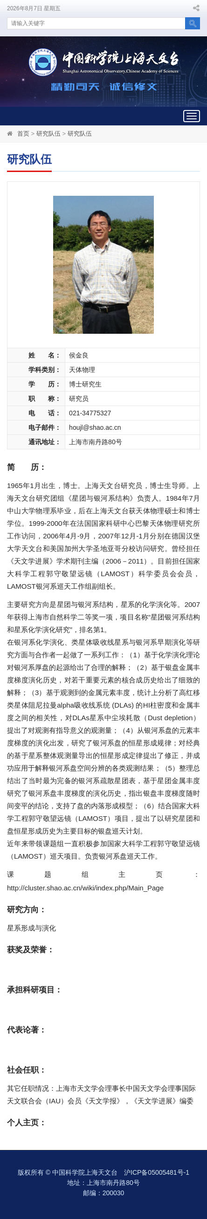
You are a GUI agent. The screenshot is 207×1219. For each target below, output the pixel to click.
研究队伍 (48, 133)
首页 (23, 133)
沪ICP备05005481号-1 (156, 1172)
